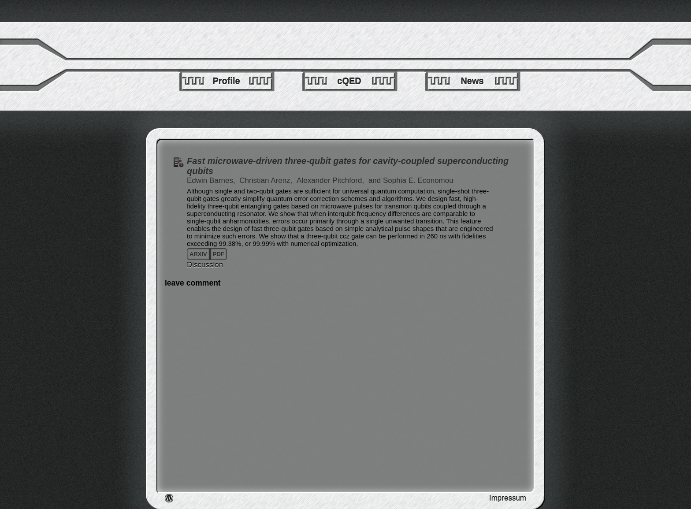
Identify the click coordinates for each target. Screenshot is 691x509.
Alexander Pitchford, (331, 180)
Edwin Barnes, (212, 180)
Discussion (205, 265)
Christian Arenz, (266, 180)
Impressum (507, 498)
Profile (226, 81)
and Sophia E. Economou (410, 180)
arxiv (198, 254)
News (472, 81)
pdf (218, 254)
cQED (349, 81)
